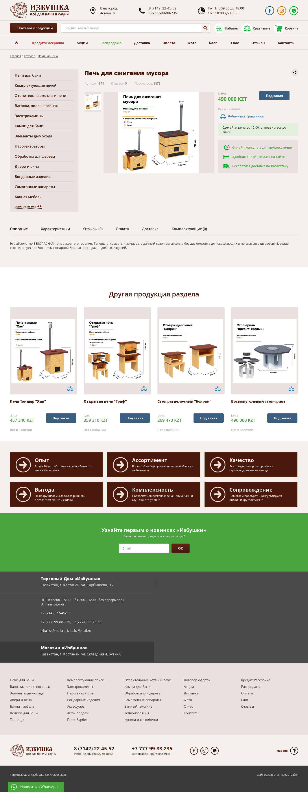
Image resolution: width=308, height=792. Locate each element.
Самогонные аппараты (35, 186)
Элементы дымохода (33, 136)
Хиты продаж (78, 713)
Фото (192, 43)
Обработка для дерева (35, 156)
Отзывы (258, 43)
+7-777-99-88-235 (163, 13)
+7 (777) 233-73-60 (86, 622)
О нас (234, 43)
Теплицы (17, 719)
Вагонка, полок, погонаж (37, 105)
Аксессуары (76, 706)
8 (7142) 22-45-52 (162, 8)
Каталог (29, 56)
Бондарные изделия (33, 176)
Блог (213, 43)
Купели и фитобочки (141, 719)
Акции (82, 43)
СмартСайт (289, 775)
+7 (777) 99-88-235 (55, 622)
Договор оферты (197, 680)
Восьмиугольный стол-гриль (258, 401)
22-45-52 (94, 748)
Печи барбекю (48, 56)
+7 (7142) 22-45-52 (55, 613)
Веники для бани (24, 713)
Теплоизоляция (136, 713)
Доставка (142, 43)
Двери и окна (27, 166)
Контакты (286, 43)
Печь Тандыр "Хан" (28, 401)
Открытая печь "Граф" (105, 401)
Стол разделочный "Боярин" (184, 401)
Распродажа (111, 43)
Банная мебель (28, 196)
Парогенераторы (30, 146)
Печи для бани (28, 75)
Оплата (168, 43)
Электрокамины (29, 115)
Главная (15, 56)
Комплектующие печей (36, 85)
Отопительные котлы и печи (40, 95)
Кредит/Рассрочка (48, 43)
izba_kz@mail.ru (53, 630)
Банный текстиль (138, 706)
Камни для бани (29, 126)
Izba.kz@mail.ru (79, 630)
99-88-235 (152, 748)
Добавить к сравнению (246, 116)
